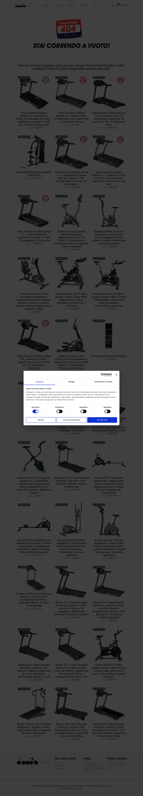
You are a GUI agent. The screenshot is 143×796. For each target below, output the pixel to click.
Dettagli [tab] (71, 382)
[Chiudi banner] (116, 374)
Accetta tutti (102, 420)
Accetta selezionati (71, 420)
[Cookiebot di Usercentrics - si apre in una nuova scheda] (102, 374)
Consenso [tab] (39, 382)
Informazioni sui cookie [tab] (104, 382)
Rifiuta (41, 420)
